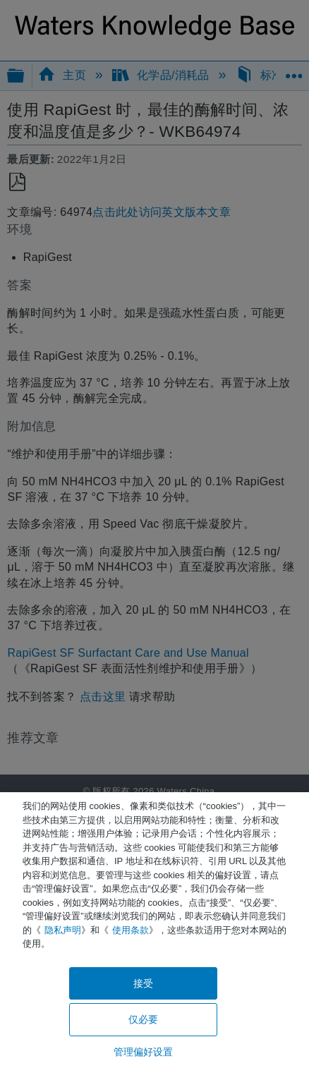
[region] (154, 930)
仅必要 (143, 1019)
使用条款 (130, 930)
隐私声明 (62, 930)
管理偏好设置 (144, 1051)
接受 (143, 983)
